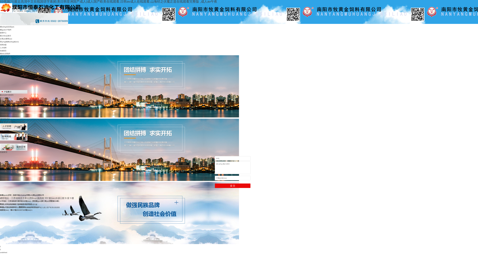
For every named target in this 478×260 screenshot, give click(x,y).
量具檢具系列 (5, 110)
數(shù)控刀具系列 (6, 95)
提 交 (232, 185)
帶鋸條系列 (4, 116)
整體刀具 (3, 101)
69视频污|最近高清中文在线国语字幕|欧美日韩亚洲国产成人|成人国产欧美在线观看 (30, 207)
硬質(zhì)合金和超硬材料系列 (10, 104)
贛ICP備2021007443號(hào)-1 (21, 210)
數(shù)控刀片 (5, 98)
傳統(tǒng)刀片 (5, 107)
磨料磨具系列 (5, 119)
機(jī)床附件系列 (6, 113)
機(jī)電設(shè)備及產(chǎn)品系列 (12, 122)
